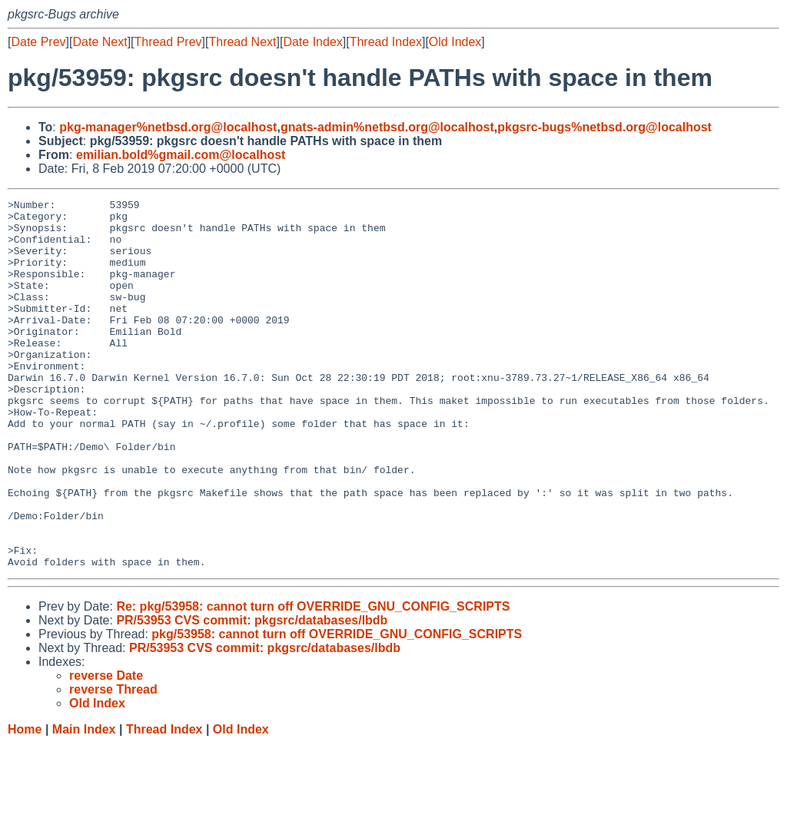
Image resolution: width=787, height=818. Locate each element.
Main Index (84, 803)
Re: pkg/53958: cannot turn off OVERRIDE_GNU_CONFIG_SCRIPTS (313, 680)
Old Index (455, 41)
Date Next (99, 41)
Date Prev (38, 41)
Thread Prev (168, 41)
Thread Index (386, 41)
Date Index (312, 41)
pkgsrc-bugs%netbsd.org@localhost (604, 127)
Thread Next (242, 41)
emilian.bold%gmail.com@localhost (181, 154)
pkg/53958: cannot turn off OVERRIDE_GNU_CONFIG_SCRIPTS (336, 707)
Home (25, 803)
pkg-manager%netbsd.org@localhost (168, 127)
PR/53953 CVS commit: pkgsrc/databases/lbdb (251, 693)
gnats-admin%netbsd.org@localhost (387, 127)
